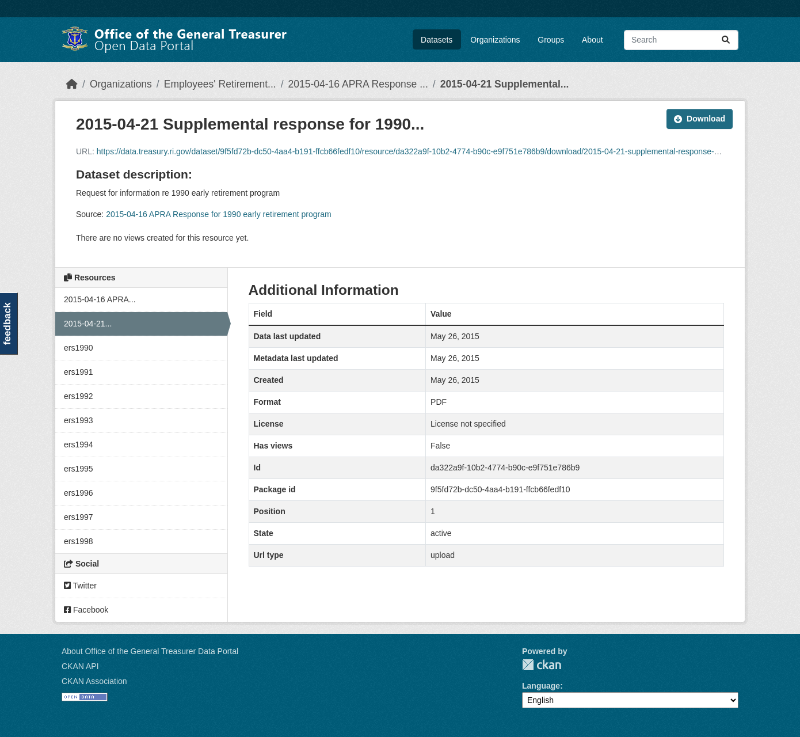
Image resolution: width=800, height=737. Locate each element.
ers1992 (78, 396)
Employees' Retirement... (220, 84)
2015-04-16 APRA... (100, 299)
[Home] (72, 84)
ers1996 (78, 492)
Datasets (436, 39)
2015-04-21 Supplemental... (504, 84)
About (592, 39)
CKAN (541, 665)
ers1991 (78, 372)
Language (541, 685)
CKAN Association (94, 681)
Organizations (495, 39)
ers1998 (78, 541)
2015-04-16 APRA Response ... (358, 84)
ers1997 (78, 517)
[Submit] (725, 40)
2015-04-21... (88, 323)
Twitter (80, 585)
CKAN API (80, 666)
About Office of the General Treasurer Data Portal (150, 651)
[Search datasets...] (681, 40)
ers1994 (78, 444)
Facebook (86, 609)
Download (699, 118)
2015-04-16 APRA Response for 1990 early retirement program (218, 214)
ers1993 (78, 420)
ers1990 (78, 347)
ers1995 (78, 468)
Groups (551, 39)
